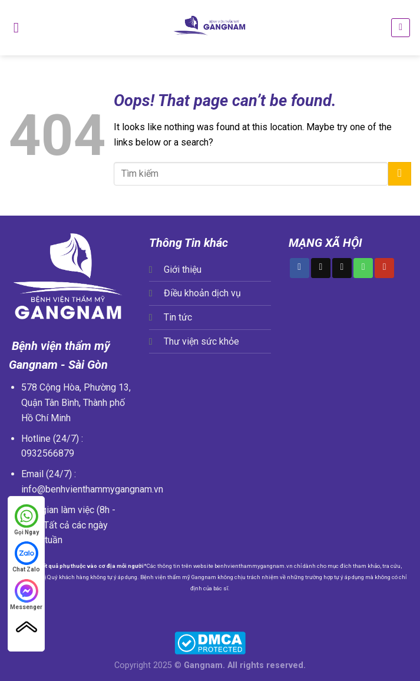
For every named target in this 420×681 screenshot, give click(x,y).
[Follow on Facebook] (299, 268)
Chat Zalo (26, 556)
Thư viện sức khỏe (201, 341)
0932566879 (47, 453)
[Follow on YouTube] (384, 268)
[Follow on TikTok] (320, 268)
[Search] (400, 27)
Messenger (26, 594)
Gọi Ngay (26, 519)
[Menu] (16, 27)
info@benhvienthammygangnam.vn (92, 489)
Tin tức (178, 317)
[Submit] (399, 173)
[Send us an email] (342, 268)
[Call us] (363, 268)
